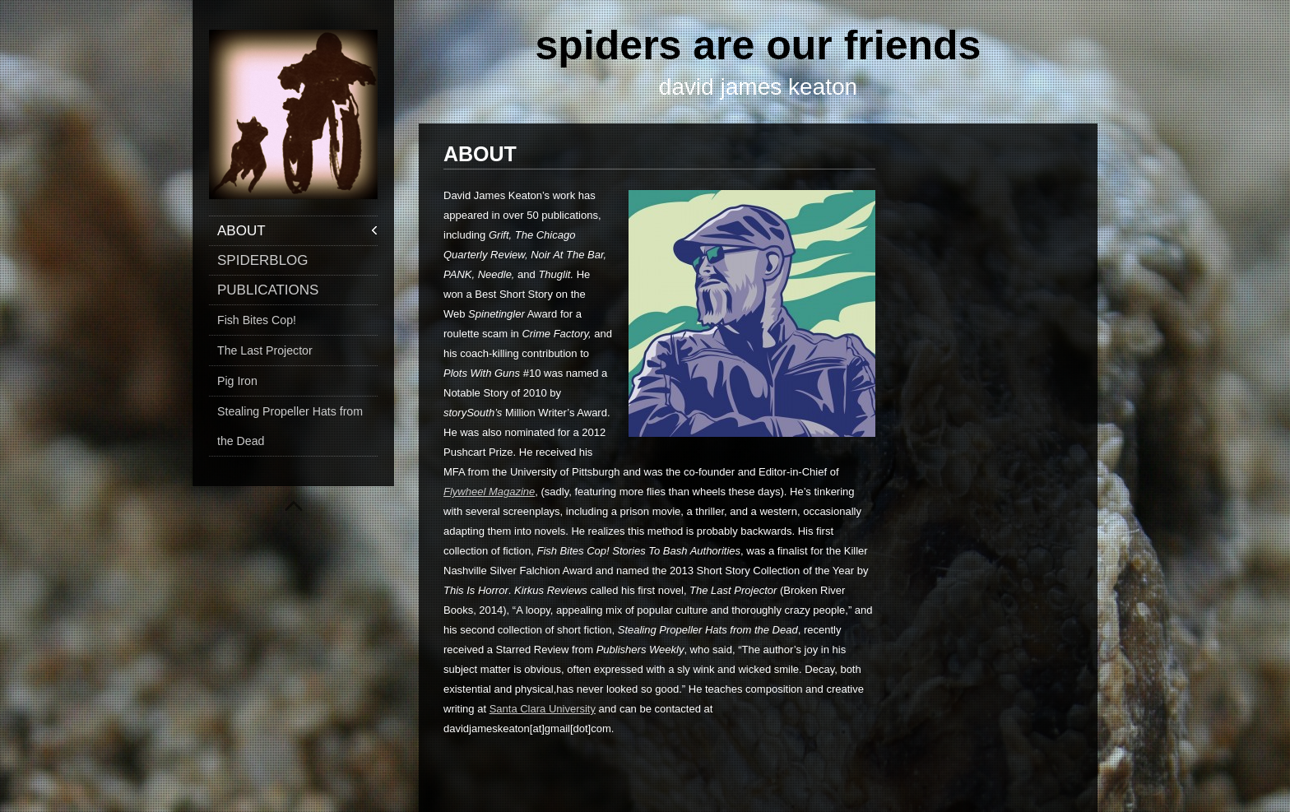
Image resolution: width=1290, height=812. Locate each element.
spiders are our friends (758, 45)
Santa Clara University (543, 709)
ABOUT (241, 231)
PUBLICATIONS (267, 290)
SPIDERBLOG (263, 260)
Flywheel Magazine (489, 491)
